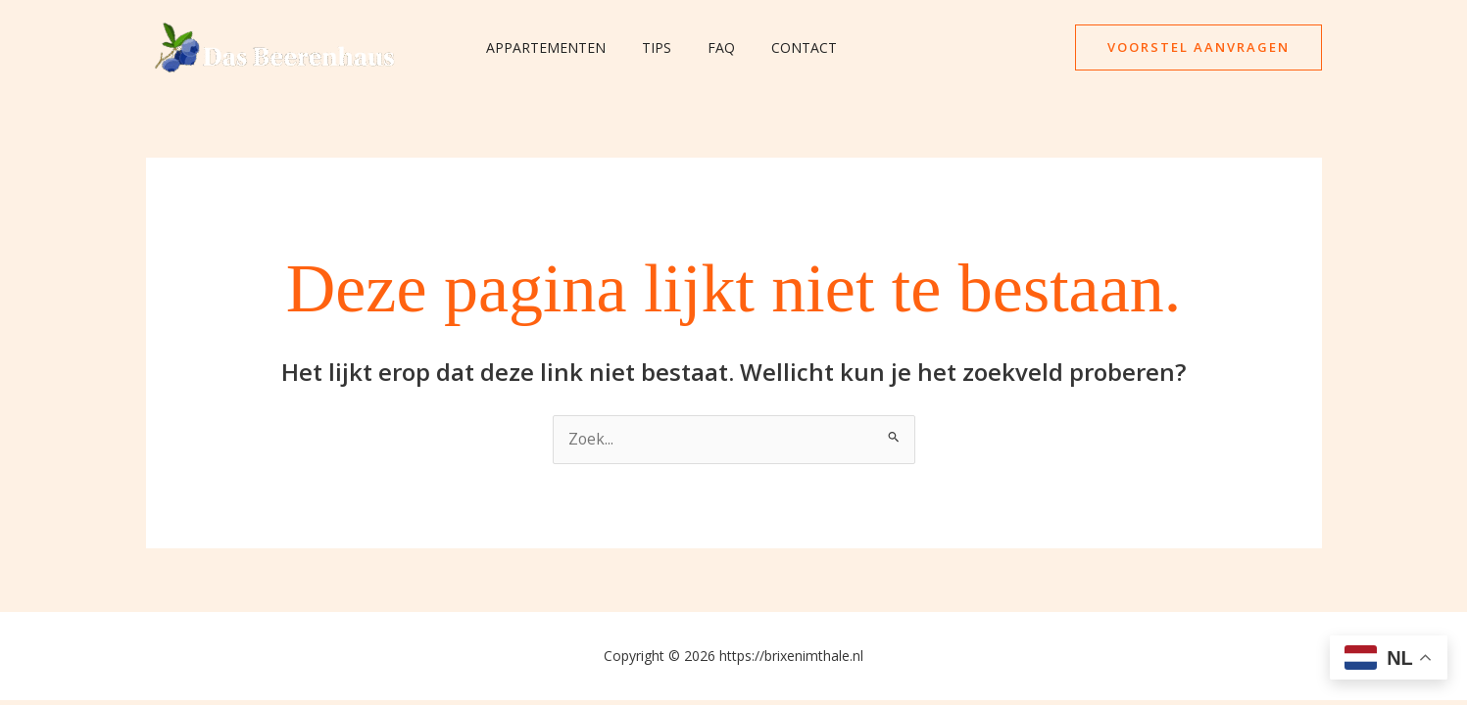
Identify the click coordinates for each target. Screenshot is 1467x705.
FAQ (699, 47)
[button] (1198, 47)
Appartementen (542, 47)
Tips (644, 47)
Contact (774, 47)
